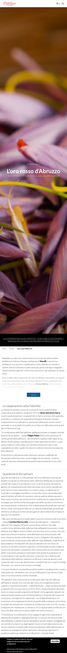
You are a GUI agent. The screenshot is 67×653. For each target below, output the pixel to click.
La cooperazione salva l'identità (19, 338)
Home (4, 349)
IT (58, 3)
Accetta (55, 643)
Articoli (11, 349)
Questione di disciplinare (50, 338)
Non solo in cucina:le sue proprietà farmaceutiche (33, 341)
